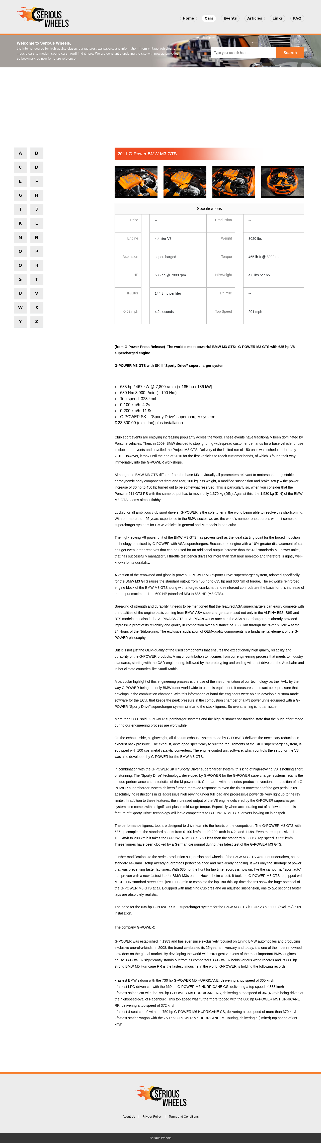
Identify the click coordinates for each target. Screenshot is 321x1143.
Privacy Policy (152, 1116)
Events (230, 18)
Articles (254, 18)
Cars (209, 18)
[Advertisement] (160, 105)
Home (188, 18)
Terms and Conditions (184, 1116)
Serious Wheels (160, 1138)
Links (278, 18)
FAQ (297, 18)
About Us (129, 1116)
